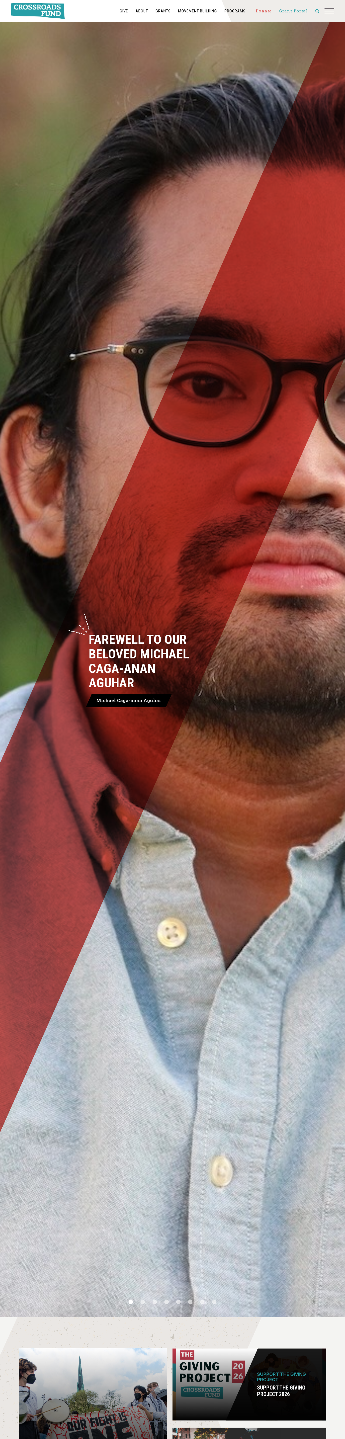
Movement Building (164, 11)
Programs (202, 11)
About (109, 11)
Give (91, 11)
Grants (130, 11)
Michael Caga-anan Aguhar (121, 700)
